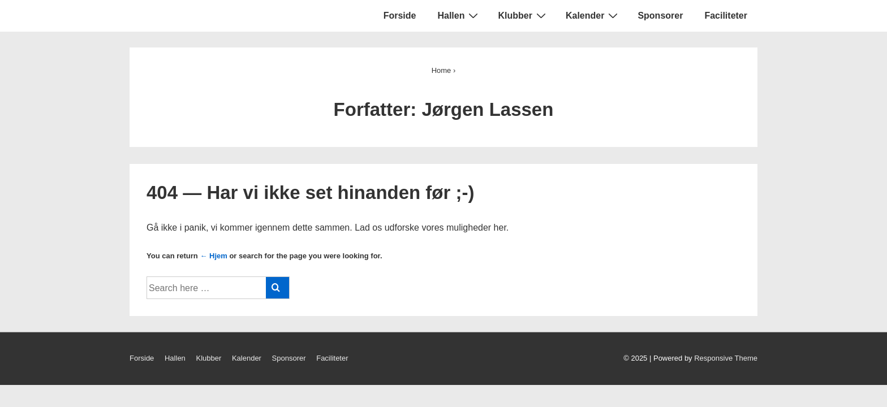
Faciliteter (725, 15)
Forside (400, 15)
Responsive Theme (725, 358)
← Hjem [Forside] (213, 256)
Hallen (459, 15)
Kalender (593, 15)
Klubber (523, 15)
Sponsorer (660, 15)
